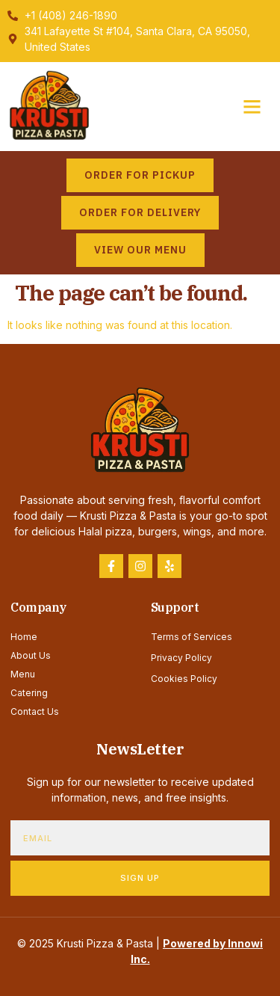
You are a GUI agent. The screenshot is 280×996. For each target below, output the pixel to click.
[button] (252, 107)
